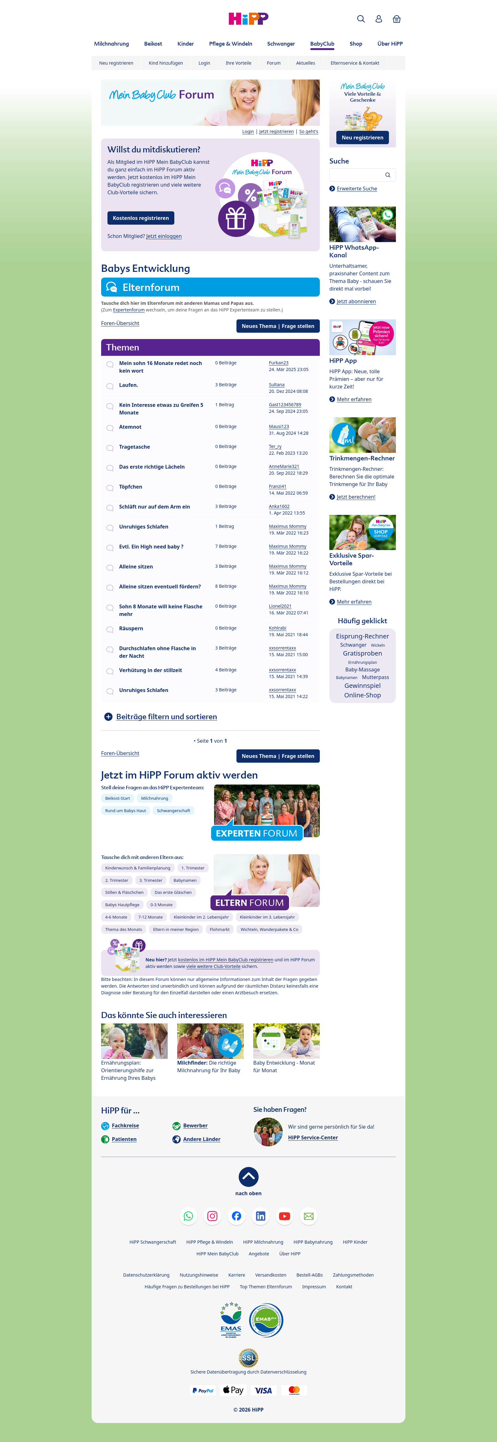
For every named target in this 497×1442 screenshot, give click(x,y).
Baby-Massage (362, 669)
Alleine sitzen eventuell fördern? (160, 586)
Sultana (277, 384)
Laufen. (128, 384)
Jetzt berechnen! (356, 496)
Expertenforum (129, 310)
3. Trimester (151, 880)
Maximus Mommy (288, 526)
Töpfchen (130, 486)
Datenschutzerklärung (146, 1275)
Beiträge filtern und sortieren (166, 716)
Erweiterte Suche (357, 188)
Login (204, 63)
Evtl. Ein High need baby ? (151, 546)
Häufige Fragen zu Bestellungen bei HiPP (187, 1287)
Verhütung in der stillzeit (150, 670)
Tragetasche (134, 446)
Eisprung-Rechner (362, 636)
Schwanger (353, 644)
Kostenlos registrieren (141, 218)
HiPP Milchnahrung (263, 1242)
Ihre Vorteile (238, 63)
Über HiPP (289, 1254)
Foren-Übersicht (120, 323)
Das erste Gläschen (173, 892)
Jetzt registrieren (276, 131)
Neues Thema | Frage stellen (278, 326)
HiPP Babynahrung (313, 1242)
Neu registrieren (116, 63)
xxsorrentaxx (282, 648)
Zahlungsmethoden (353, 1275)
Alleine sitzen (136, 566)
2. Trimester (116, 880)
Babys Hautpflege (122, 904)
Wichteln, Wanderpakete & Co (269, 929)
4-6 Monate (116, 917)
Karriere (236, 1275)
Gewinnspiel (363, 685)
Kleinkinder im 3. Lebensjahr (267, 917)
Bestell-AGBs (309, 1275)
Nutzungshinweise (199, 1275)
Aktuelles (305, 63)
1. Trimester (193, 868)
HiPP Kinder (355, 1242)
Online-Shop (362, 695)
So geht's (308, 131)
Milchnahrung (154, 798)
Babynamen (185, 880)
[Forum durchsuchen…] (362, 175)
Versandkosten (270, 1275)
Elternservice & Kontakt (355, 63)
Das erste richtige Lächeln (152, 466)
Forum (274, 63)
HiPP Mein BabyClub (218, 1254)
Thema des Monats (123, 929)
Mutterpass (375, 677)
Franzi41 (278, 486)
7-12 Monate (150, 917)
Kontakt (344, 1287)
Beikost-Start (117, 798)
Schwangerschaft (173, 810)
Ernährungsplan (362, 662)
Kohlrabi (278, 628)
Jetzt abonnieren (356, 301)
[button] (361, 19)
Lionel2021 (280, 606)
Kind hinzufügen (166, 63)
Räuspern (131, 628)
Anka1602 (279, 506)
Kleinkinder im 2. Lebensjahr (201, 917)
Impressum (314, 1287)
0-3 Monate (161, 904)
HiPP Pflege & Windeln (209, 1242)
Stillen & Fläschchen (124, 892)
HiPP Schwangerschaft (152, 1242)
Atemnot (130, 426)
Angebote (259, 1254)
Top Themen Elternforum (266, 1287)
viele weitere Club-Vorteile (213, 966)
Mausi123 (279, 426)
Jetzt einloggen (164, 236)
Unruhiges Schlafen (143, 526)
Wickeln (378, 645)
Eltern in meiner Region (176, 929)
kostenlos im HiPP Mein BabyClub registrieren (226, 960)
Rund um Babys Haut (125, 810)
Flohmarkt (219, 929)
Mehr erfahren (354, 399)
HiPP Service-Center (313, 1137)
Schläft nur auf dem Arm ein (154, 506)
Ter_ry (275, 446)
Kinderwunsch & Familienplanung (138, 868)
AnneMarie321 (284, 466)
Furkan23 (279, 363)
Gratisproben (362, 653)
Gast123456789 (285, 404)
